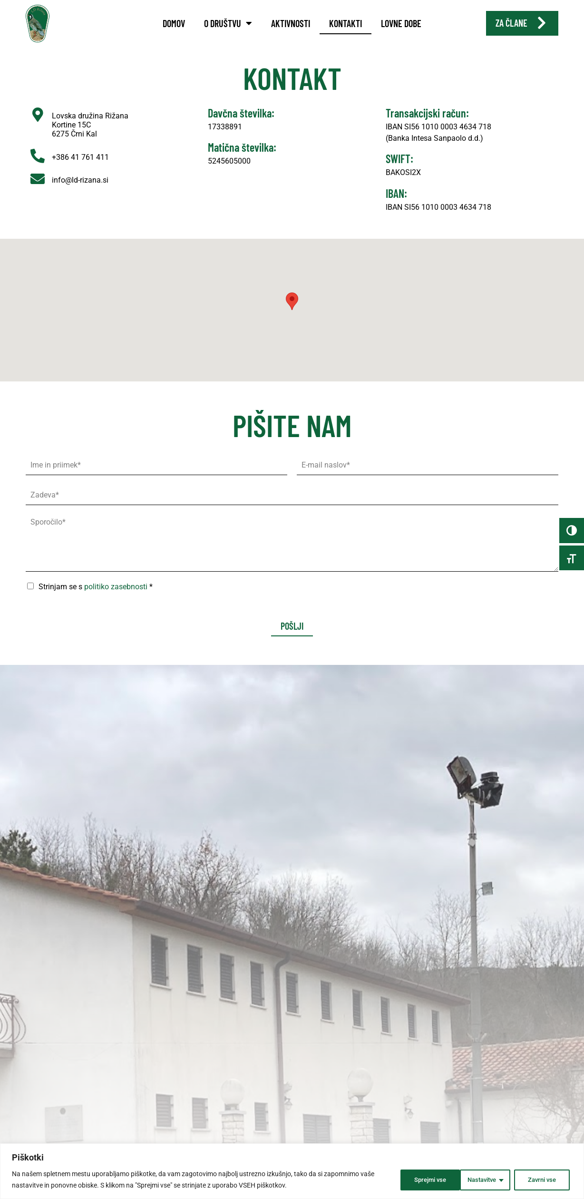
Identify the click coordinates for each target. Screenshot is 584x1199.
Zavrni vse (476, 1179)
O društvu (228, 23)
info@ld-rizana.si (80, 192)
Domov (174, 23)
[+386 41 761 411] (37, 168)
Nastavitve (412, 1179)
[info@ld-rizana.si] (37, 191)
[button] (292, 314)
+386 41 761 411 (80, 169)
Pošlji (292, 638)
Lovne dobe (401, 23)
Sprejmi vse (540, 1179)
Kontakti (345, 23)
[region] (292, 1171)
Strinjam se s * (96, 599)
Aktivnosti (290, 23)
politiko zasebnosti (115, 599)
